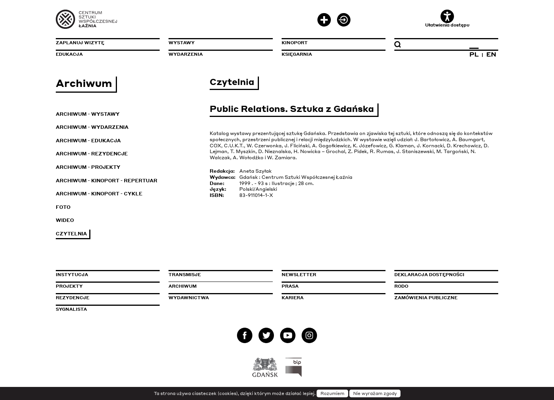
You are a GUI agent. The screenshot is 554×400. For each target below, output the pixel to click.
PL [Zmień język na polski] (474, 54)
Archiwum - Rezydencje (92, 154)
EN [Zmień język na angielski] (491, 54)
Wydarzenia (186, 54)
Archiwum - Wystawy (88, 114)
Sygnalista (71, 309)
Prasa (290, 286)
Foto (63, 207)
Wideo (65, 220)
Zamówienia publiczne (443, 297)
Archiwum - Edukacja (88, 140)
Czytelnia (71, 234)
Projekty (69, 286)
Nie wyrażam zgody (375, 393)
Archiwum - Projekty (88, 167)
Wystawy (182, 42)
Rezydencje (72, 297)
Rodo (401, 286)
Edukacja (69, 54)
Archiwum (183, 286)
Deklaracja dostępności (429, 274)
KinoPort (295, 42)
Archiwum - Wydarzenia (92, 127)
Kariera (293, 297)
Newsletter (299, 274)
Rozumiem (332, 393)
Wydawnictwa (189, 297)
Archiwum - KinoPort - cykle (99, 194)
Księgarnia (297, 54)
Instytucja (72, 274)
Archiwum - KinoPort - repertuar (106, 180)
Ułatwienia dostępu (447, 19)
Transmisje (217, 274)
